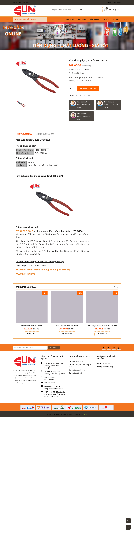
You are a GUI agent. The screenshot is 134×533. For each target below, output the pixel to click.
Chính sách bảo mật (76, 361)
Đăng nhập (17, 2)
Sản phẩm (94, 19)
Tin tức (106, 19)
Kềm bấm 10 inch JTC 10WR (67, 325)
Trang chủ (69, 19)
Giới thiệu (82, 19)
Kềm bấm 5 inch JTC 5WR (31, 325)
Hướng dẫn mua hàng (105, 366)
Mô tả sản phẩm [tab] (24, 134)
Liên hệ (116, 19)
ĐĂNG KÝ (53, 347)
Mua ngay (31, 334)
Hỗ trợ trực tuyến (114, 2)
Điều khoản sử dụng (104, 363)
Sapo (85, 414)
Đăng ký (26, 2)
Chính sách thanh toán (77, 370)
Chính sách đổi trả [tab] (45, 134)
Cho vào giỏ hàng (88, 88)
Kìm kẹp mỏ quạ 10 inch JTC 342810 (102, 325)
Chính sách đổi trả (75, 373)
